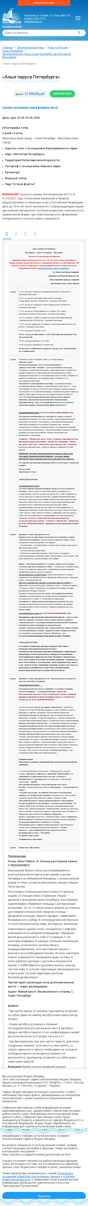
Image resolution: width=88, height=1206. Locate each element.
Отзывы (34, 233)
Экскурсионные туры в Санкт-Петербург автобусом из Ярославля (36, 56)
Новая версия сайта (44, 3)
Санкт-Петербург (12, 51)
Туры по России (58, 47)
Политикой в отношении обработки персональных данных (37, 1175)
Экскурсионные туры (30, 47)
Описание (6, 234)
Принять (44, 1196)
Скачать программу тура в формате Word (30, 107)
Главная (7, 47)
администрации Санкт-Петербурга (54, 268)
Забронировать (62, 94)
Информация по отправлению (25, 233)
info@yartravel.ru (33, 21)
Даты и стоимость (16, 233)
